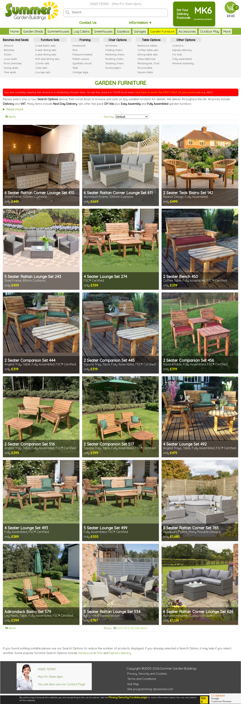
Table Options (151, 40)
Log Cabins (82, 31)
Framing (85, 40)
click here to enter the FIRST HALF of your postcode (168, 92)
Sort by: (109, 117)
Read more (14, 109)
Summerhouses (58, 31)
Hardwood (85, 653)
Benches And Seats (16, 40)
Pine (100, 653)
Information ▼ (140, 22)
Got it (203, 699)
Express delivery (120, 653)
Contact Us (87, 22)
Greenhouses (103, 31)
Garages (140, 31)
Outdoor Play (209, 31)
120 (132, 628)
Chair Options (118, 40)
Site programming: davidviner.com (150, 689)
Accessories (187, 31)
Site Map (133, 684)
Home (14, 31)
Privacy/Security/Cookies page (128, 697)
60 (120, 628)
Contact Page (76, 684)
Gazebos (123, 31)
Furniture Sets (50, 40)
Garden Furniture (162, 31)
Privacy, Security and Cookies (147, 673)
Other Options (185, 40)
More (227, 31)
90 (125, 628)
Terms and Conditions (141, 679)
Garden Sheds (33, 31)
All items (141, 628)
